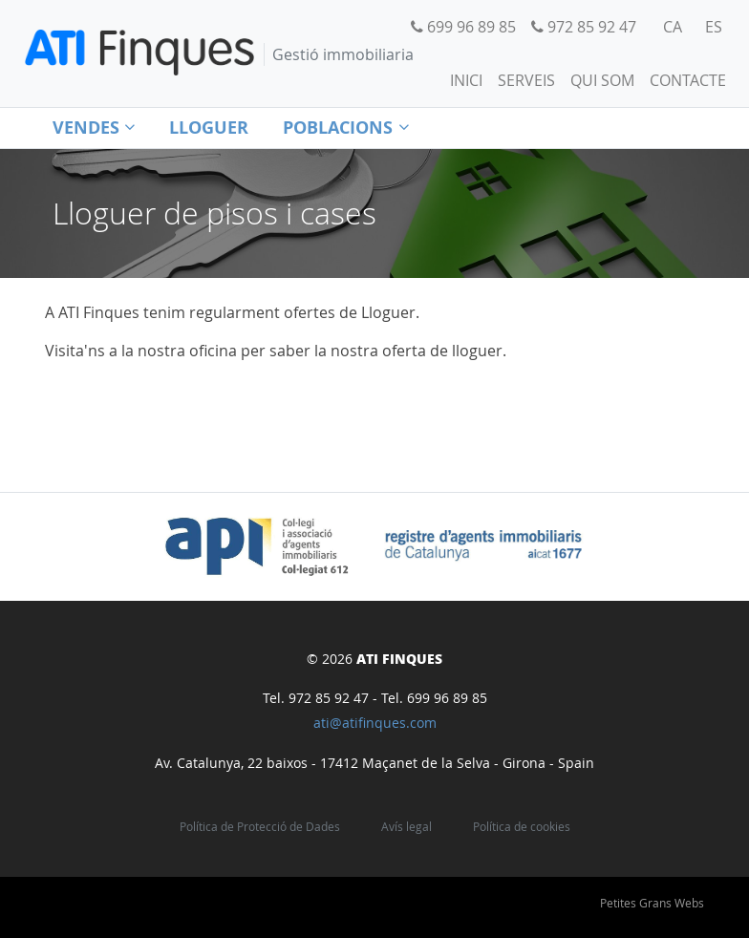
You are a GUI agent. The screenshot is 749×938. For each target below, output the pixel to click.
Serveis (526, 80)
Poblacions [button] (345, 127)
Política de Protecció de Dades (260, 827)
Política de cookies (521, 827)
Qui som (602, 80)
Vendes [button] (94, 127)
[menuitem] (673, 27)
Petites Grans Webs (652, 902)
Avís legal (406, 827)
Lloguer (208, 127)
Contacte (688, 80)
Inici (466, 80)
